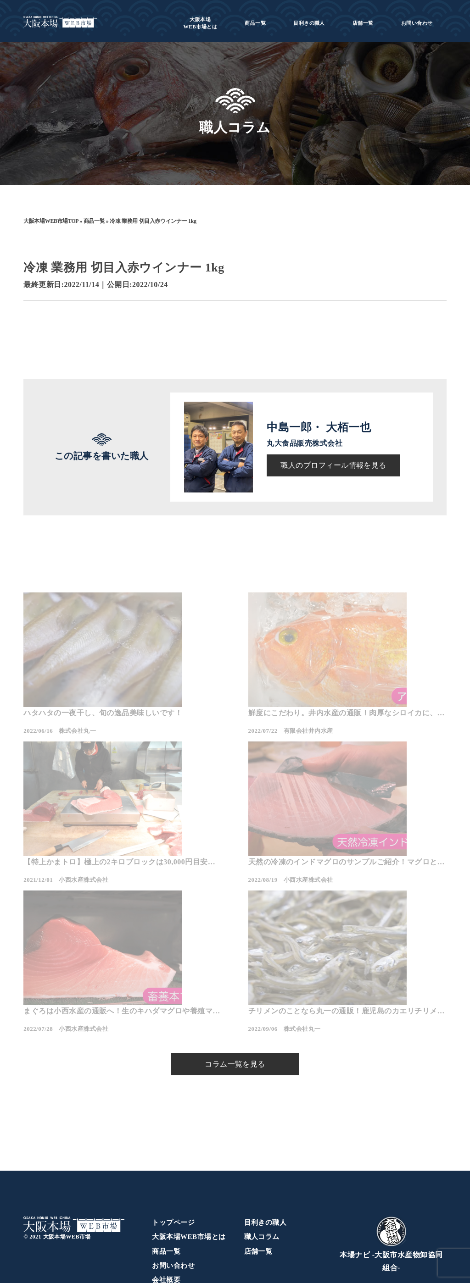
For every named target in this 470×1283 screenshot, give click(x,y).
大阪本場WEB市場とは (188, 1162)
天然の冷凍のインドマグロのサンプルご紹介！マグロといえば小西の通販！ (87, 920)
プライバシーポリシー (187, 1219)
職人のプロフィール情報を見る (333, 465)
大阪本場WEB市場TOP (50, 221)
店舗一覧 (363, 23)
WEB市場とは (201, 23)
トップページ (173, 1147)
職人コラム (262, 1162)
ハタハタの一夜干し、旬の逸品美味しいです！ (87, 753)
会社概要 (166, 1205)
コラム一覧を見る (235, 989)
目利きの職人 (309, 23)
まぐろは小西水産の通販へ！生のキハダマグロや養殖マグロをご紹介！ (232, 920)
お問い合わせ (417, 23)
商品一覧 (255, 23)
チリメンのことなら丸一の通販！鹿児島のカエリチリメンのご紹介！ (377, 920)
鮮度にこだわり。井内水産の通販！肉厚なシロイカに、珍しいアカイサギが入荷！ (232, 753)
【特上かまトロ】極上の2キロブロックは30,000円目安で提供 (379, 753)
